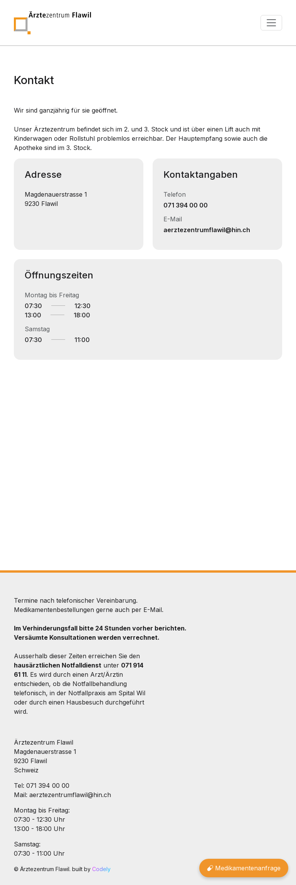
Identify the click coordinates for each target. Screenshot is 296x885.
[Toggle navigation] (271, 22)
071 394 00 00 (185, 205)
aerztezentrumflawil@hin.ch (206, 230)
